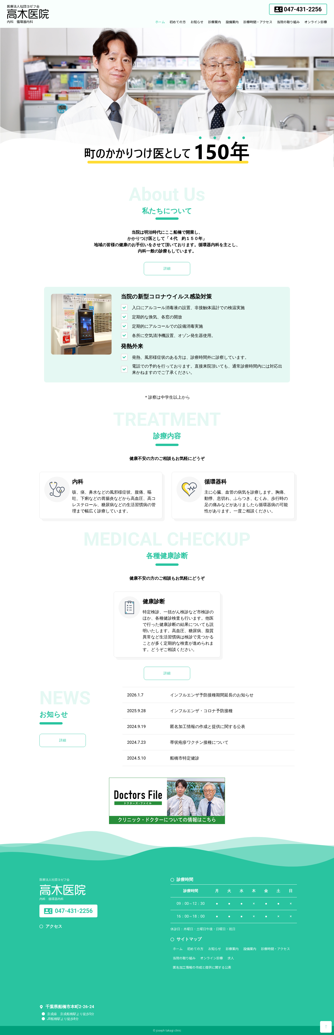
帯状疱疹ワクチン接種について (199, 742)
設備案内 (232, 21)
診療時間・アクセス (257, 21)
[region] (167, 97)
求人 (231, 958)
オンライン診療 (315, 21)
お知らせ (196, 21)
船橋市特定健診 (184, 758)
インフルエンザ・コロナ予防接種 (201, 710)
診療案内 (214, 21)
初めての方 (178, 21)
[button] (298, 9)
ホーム (160, 21)
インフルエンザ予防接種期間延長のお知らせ (212, 694)
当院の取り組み (288, 21)
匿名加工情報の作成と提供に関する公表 (207, 726)
